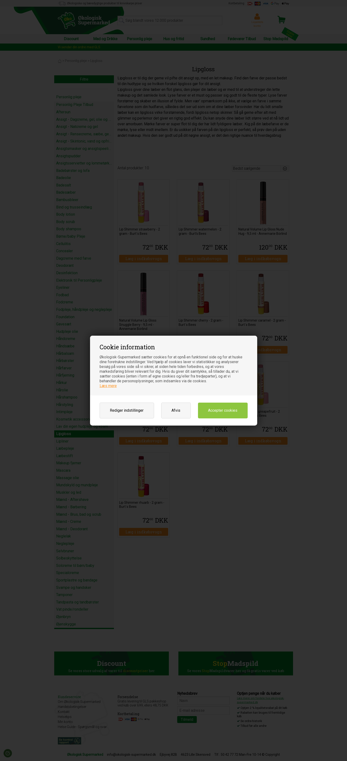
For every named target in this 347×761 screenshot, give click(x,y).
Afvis (175, 410)
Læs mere (108, 385)
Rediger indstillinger (127, 410)
